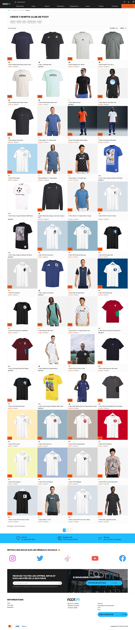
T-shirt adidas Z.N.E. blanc (76, 64)
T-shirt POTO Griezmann (45, 255)
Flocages (10, 605)
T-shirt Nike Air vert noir (45, 330)
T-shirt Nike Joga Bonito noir (107, 519)
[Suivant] (70, 530)
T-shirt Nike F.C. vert (44, 519)
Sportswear (21, 10)
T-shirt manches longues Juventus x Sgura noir (51, 216)
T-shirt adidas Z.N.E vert (106, 64)
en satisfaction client (28, 539)
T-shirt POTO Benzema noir (16, 406)
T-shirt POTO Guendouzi (45, 482)
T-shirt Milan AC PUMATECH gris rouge (110, 406)
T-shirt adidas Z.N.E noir (15, 140)
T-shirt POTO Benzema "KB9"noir (18, 330)
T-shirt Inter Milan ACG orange (77, 140)
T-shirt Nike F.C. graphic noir (77, 178)
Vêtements (60, 6)
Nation (47, 6)
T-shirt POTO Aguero (14, 482)
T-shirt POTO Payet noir (105, 255)
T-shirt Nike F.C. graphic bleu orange (79, 215)
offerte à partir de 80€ (70, 539)
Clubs (33, 6)
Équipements (74, 6)
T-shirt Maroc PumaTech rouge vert (109, 330)
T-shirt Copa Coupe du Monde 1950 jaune (50, 406)
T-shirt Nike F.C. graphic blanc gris (79, 330)
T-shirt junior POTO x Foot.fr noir (18, 519)
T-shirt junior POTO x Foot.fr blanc (79, 519)
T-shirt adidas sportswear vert (47, 102)
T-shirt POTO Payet (14, 178)
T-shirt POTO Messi (14, 292)
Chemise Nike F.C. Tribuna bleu (47, 178)
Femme (101, 6)
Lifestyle (115, 6)
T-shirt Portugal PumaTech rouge (18, 368)
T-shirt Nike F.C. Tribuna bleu (47, 140)
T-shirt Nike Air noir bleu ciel (107, 102)
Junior (88, 6)
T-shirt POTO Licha (14, 444)
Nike (24, 21)
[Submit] (15, 2)
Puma (39, 21)
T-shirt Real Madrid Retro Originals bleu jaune (82, 406)
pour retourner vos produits (112, 539)
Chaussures (20, 6)
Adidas (13, 21)
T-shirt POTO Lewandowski (76, 444)
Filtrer (114, 28)
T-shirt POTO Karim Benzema (77, 255)
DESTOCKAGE (128, 6)
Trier (123, 28)
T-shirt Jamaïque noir (45, 64)
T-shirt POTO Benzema (105, 292)
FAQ (8, 603)
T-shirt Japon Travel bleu (46, 292)
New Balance (32, 21)
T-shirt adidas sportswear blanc (18, 102)
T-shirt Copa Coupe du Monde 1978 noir (20, 255)
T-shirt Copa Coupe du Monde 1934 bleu (110, 178)
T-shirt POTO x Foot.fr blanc (107, 215)
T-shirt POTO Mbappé (74, 482)
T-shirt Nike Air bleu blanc (76, 292)
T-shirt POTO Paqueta (105, 444)
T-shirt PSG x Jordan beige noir (108, 482)
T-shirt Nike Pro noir (74, 102)
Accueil (15, 10)
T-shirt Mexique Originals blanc (48, 368)
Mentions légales (73, 603)
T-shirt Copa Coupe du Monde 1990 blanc (20, 215)
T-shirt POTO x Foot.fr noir (76, 368)
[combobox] (67, 2)
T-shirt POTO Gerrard (44, 444)
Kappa (19, 21)
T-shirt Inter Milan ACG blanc (107, 140)
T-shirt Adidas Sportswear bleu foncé (19, 64)
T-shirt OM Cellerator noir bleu (107, 368)
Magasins (10, 607)
